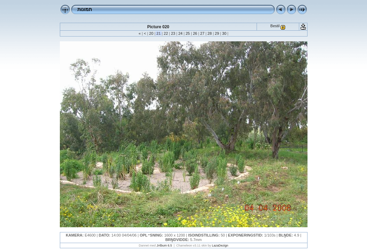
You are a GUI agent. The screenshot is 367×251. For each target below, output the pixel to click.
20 (151, 33)
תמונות (84, 9)
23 (173, 33)
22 (166, 33)
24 (180, 33)
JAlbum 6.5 (164, 245)
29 (217, 33)
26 (195, 33)
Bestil (275, 26)
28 (209, 33)
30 (224, 33)
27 (202, 33)
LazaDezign (220, 245)
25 (188, 33)
